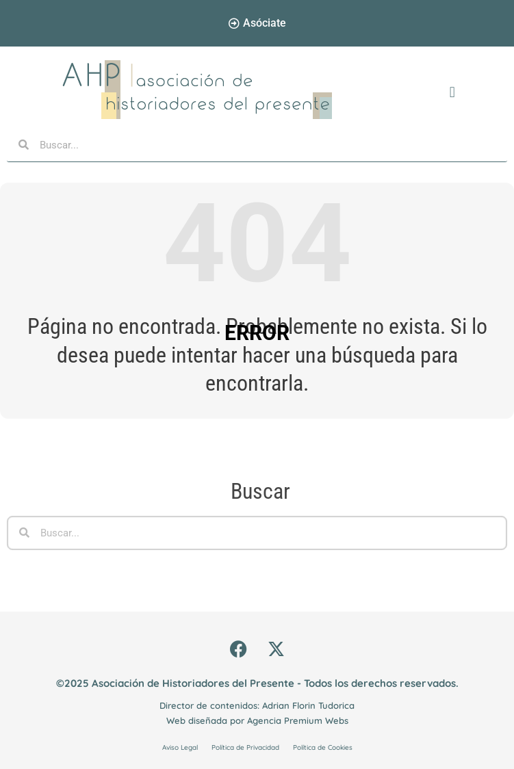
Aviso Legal (180, 747)
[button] (452, 92)
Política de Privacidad (245, 747)
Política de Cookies (322, 747)
